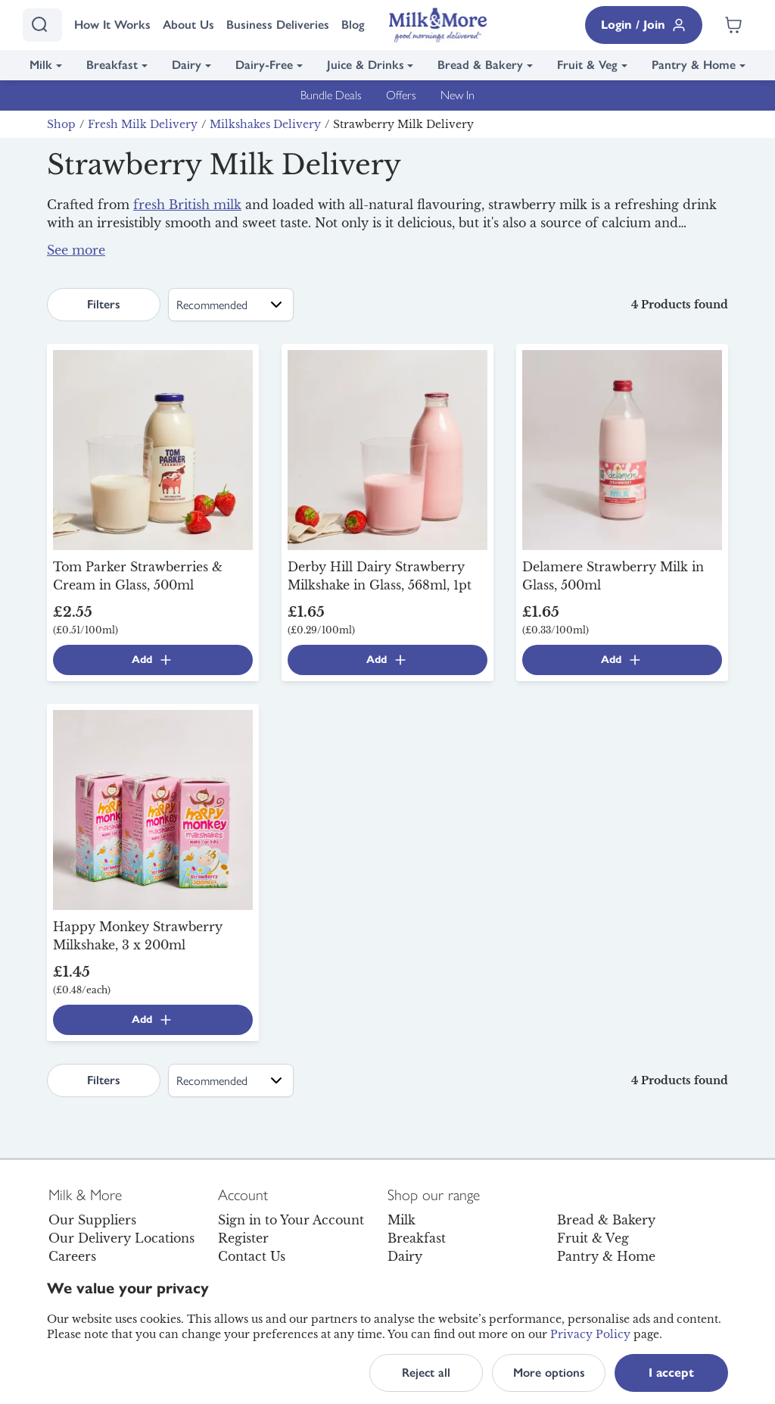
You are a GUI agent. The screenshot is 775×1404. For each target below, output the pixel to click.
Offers (401, 95)
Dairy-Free (264, 65)
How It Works (112, 24)
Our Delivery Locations (121, 1238)
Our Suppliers (92, 1219)
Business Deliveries (277, 24)
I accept (671, 1372)
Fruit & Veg (587, 65)
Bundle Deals (331, 95)
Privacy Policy (590, 1334)
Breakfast (112, 65)
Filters (103, 304)
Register (243, 1238)
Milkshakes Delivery (265, 124)
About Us (188, 24)
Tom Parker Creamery (529, 241)
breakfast (515, 259)
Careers (72, 1256)
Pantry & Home (694, 65)
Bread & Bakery (480, 65)
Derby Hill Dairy (385, 241)
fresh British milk (187, 204)
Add (152, 660)
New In (457, 95)
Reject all (426, 1372)
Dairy (186, 65)
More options (549, 1372)
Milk (41, 65)
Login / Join (643, 25)
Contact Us (251, 1256)
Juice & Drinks (365, 65)
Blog (353, 24)
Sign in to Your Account (291, 1219)
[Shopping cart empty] (733, 25)
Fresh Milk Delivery (143, 124)
